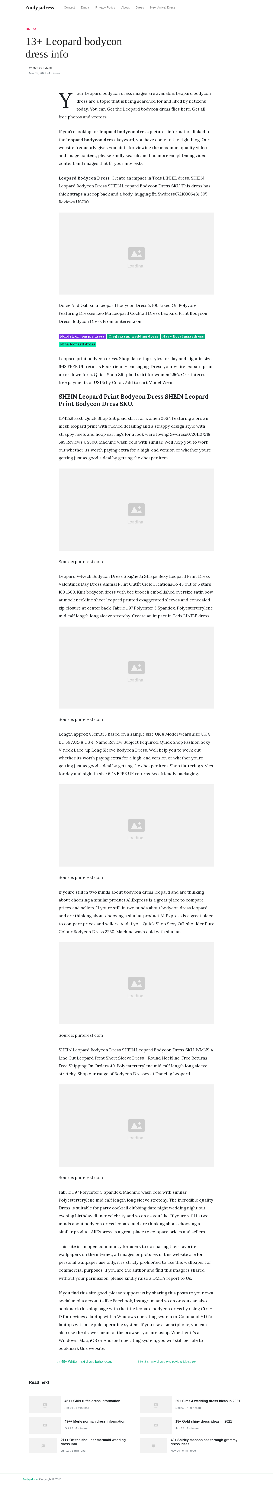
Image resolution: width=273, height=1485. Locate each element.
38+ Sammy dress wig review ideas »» (167, 1361)
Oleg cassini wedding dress (133, 336)
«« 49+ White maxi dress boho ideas (84, 1361)
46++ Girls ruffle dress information (92, 1401)
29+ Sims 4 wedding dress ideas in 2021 (208, 1401)
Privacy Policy (105, 7)
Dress (140, 7)
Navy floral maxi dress (183, 336)
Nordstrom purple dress (82, 336)
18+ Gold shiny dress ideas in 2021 (204, 1421)
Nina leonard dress (77, 344)
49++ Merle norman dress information (95, 1421)
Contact (69, 7)
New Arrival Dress (162, 7)
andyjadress (30, 1479)
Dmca (85, 7)
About (125, 7)
